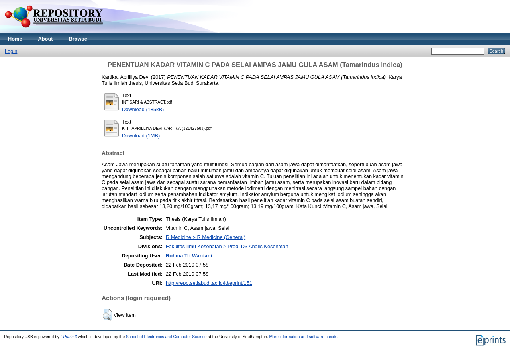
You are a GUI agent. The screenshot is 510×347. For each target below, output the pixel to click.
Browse (78, 39)
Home (15, 39)
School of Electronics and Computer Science (166, 337)
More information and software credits (303, 337)
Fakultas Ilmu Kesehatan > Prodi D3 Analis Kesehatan (227, 246)
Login (11, 51)
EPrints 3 (69, 337)
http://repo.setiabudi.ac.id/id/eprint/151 (209, 283)
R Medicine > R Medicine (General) (205, 237)
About (45, 39)
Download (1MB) (141, 136)
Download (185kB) (143, 109)
